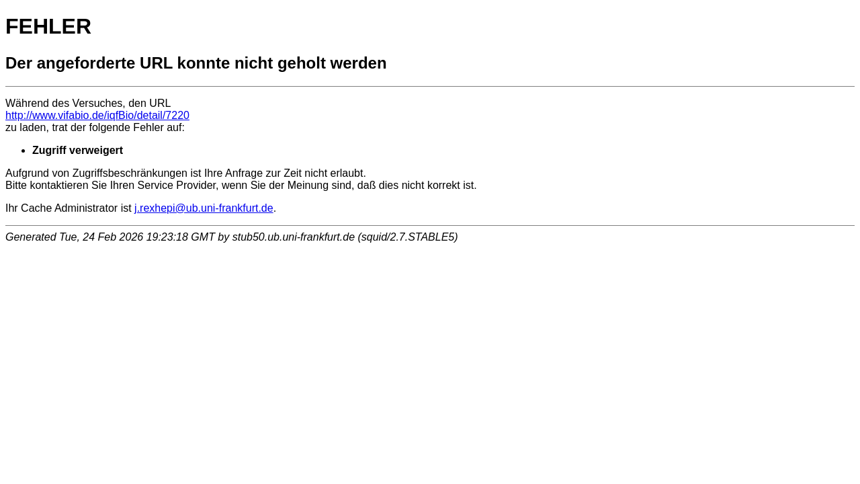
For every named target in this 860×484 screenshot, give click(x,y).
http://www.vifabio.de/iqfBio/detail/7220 (97, 115)
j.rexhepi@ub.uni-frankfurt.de (203, 208)
